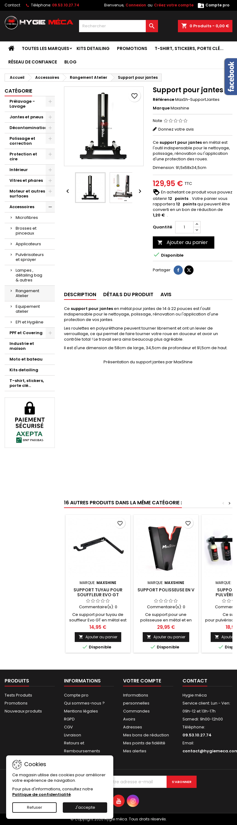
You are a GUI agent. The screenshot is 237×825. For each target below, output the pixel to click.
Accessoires (21, 207)
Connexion (136, 5)
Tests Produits (18, 695)
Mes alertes (134, 751)
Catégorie (18, 90)
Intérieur (18, 170)
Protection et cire (23, 156)
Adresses (132, 727)
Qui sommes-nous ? (84, 703)
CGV (68, 727)
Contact (12, 5)
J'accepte (85, 807)
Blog (70, 62)
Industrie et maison (21, 346)
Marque (161, 108)
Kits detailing (93, 48)
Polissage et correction (22, 141)
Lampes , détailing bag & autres (29, 275)
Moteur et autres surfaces (27, 193)
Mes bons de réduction (146, 735)
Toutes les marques (45, 48)
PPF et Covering (26, 333)
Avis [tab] (165, 294)
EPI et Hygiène (29, 322)
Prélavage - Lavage (22, 103)
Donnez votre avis (176, 129)
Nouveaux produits (23, 711)
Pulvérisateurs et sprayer (30, 257)
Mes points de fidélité (144, 743)
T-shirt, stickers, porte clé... (189, 48)
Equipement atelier (28, 309)
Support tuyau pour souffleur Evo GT (97, 592)
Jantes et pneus (26, 117)
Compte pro (76, 695)
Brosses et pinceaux (26, 230)
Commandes (136, 711)
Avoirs (129, 719)
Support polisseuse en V (165, 590)
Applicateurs (28, 244)
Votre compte (142, 680)
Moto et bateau (26, 359)
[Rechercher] (118, 26)
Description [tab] (80, 294)
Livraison (72, 735)
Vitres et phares (26, 180)
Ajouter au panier (182, 242)
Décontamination (28, 128)
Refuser (34, 807)
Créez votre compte (174, 5)
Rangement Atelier (27, 293)
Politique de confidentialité (41, 794)
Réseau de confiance (32, 62)
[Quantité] (184, 227)
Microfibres (27, 217)
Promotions (132, 48)
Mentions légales (81, 711)
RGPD (69, 719)
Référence (163, 99)
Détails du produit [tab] (128, 294)
